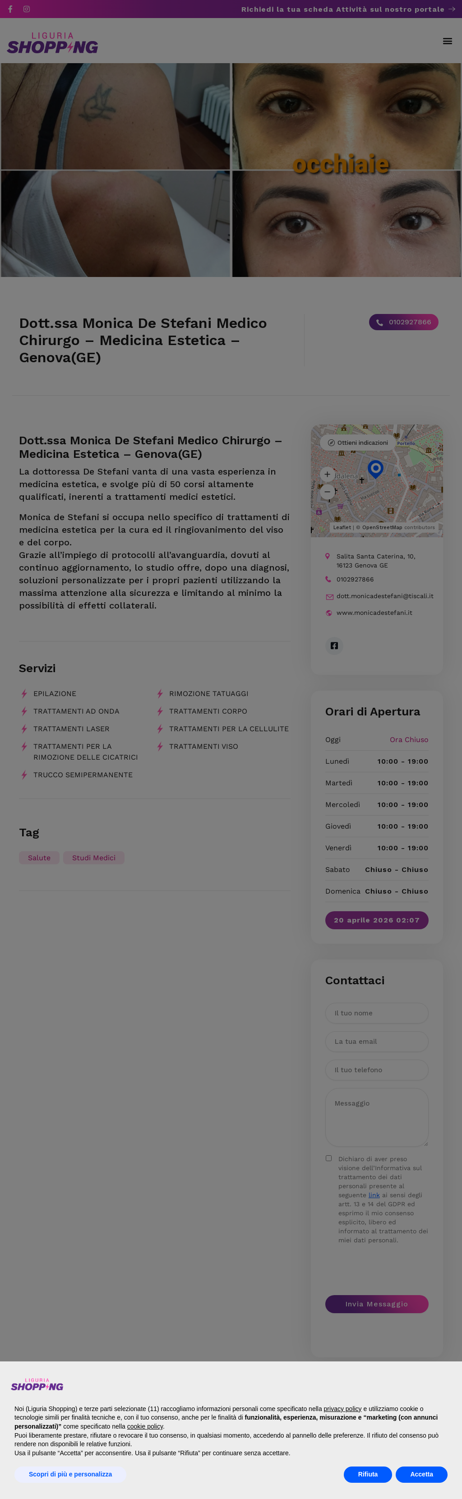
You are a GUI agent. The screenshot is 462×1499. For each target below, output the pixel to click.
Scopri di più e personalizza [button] (70, 1474)
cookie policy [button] (145, 1426)
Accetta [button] (421, 1474)
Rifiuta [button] (368, 1474)
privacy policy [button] (343, 1408)
